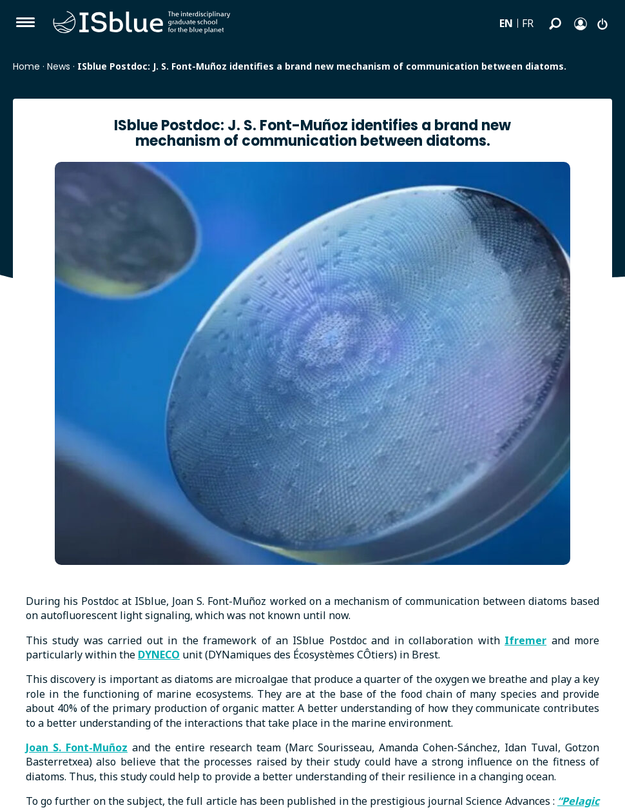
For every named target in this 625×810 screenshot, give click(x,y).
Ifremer (525, 640)
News (58, 66)
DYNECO (159, 654)
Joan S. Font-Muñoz (77, 747)
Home (26, 66)
